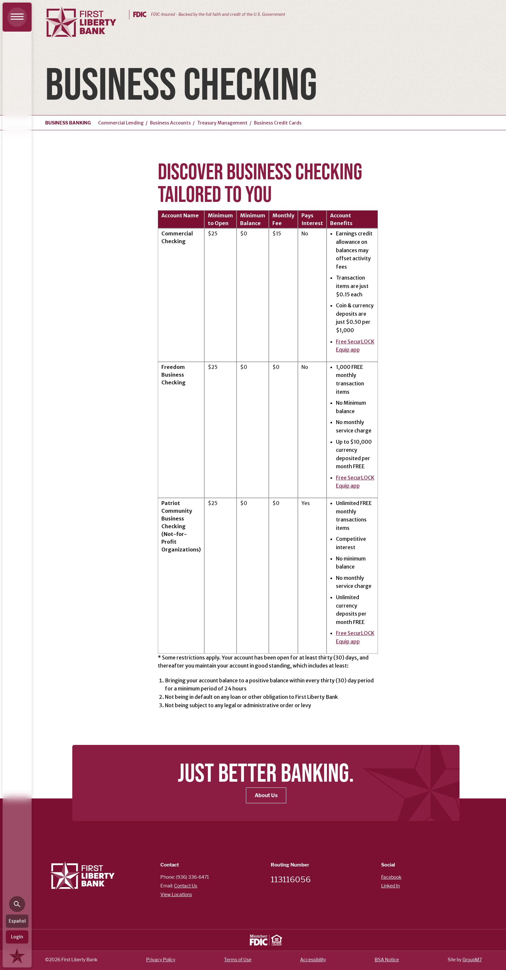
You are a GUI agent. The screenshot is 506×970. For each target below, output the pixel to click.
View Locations (176, 894)
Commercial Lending (121, 123)
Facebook (391, 877)
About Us (266, 795)
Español (17, 921)
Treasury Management (222, 123)
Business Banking (68, 122)
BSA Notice (387, 959)
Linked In (390, 885)
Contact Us (185, 885)
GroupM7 (472, 959)
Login (17, 937)
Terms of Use (237, 959)
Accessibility (313, 959)
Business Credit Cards (277, 123)
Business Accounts (170, 123)
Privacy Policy (160, 959)
